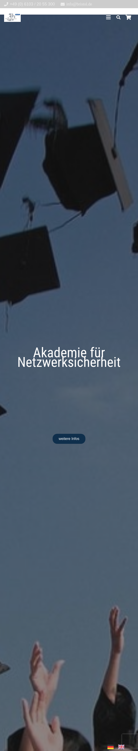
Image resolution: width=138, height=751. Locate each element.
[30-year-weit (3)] (12, 17)
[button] (118, 17)
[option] (122, 747)
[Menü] (108, 17)
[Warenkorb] (128, 17)
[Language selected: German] (118, 746)
